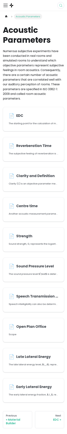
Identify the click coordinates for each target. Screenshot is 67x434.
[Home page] (6, 16)
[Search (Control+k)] (60, 5)
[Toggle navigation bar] (5, 5)
